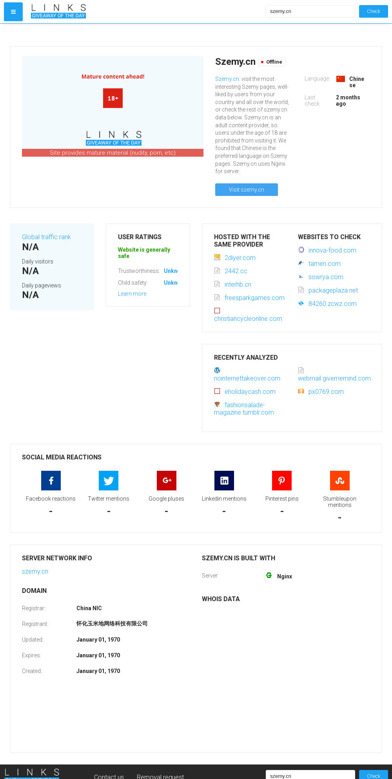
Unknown (176, 271)
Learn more (132, 294)
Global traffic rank (46, 237)
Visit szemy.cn (246, 190)
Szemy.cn (227, 79)
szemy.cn (35, 571)
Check (373, 11)
